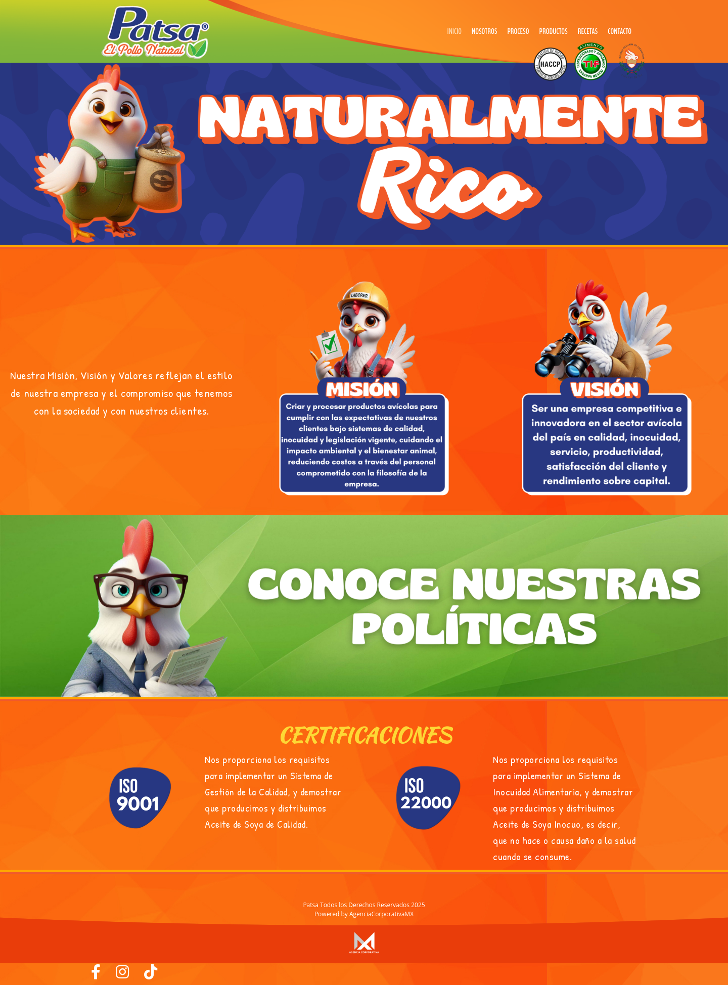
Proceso (518, 31)
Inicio (454, 31)
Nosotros (484, 31)
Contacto (619, 31)
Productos (553, 31)
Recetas (588, 31)
